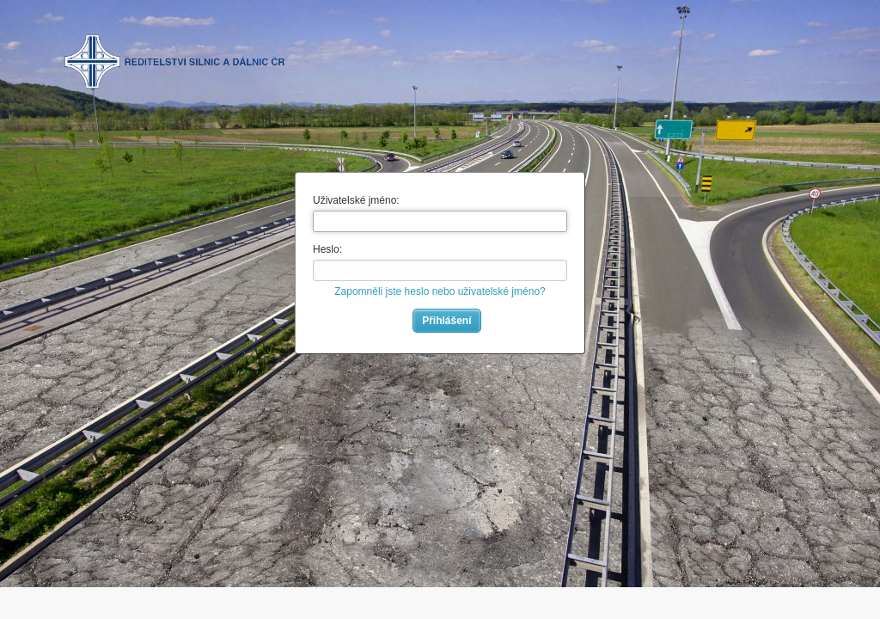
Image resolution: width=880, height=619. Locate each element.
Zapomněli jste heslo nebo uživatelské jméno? (439, 291)
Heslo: (327, 249)
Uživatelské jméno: (356, 200)
